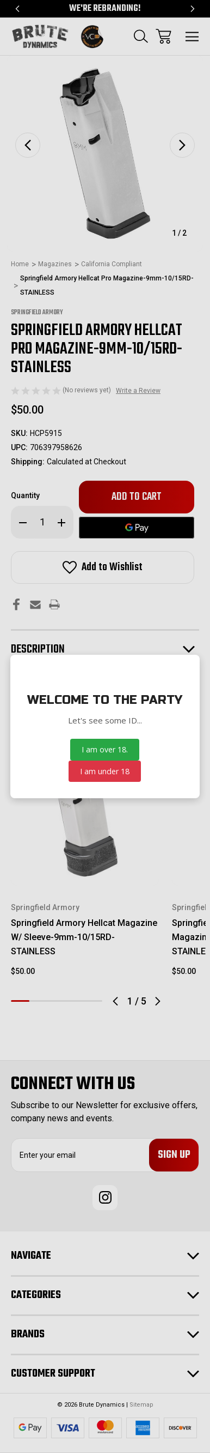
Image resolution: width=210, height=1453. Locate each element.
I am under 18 (104, 771)
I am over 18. (105, 749)
